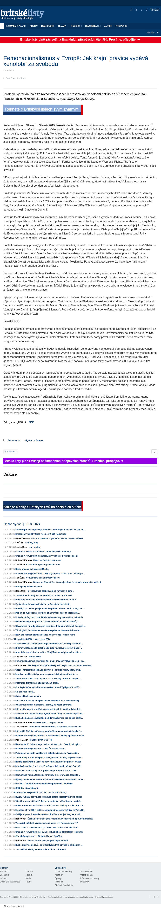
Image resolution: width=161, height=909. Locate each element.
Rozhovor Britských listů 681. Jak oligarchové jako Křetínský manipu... (49, 573)
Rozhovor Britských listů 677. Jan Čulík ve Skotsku (40, 748)
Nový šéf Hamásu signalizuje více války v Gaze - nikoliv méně (45, 635)
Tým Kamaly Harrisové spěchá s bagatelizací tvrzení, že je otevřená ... (49, 757)
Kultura (3, 878)
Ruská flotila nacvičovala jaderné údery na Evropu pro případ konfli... (49, 718)
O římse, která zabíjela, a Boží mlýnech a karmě (50, 591)
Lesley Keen (21, 547)
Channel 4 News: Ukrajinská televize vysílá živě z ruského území (46, 556)
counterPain (35, 657)
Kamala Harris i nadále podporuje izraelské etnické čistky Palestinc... (49, 643)
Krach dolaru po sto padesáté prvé (43, 564)
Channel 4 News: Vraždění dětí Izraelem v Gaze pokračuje (43, 551)
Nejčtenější (93, 26)
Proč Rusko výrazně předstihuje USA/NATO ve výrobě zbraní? (45, 600)
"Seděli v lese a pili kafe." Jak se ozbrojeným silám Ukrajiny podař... (48, 801)
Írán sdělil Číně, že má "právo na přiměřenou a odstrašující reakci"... (48, 731)
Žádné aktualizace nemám (28, 696)
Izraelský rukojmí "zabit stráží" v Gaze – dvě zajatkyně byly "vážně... (48, 766)
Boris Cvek (20, 591)
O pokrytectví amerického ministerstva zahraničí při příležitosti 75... (48, 687)
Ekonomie (4, 875)
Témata (63, 26)
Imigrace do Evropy (33, 440)
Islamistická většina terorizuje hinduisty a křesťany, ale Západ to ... (47, 775)
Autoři (108, 26)
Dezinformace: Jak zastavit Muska (32, 569)
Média (28, 878)
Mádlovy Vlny (31, 543)
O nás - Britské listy (63, 871)
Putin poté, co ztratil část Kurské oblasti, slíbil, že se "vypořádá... (47, 753)
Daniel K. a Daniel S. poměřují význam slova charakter (57, 538)
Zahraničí (4, 871)
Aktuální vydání (16, 26)
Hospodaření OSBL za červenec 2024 (32, 639)
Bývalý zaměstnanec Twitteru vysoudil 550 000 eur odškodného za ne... (50, 779)
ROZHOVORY (47, 26)
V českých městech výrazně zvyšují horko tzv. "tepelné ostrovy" (46, 823)
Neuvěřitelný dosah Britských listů (43, 578)
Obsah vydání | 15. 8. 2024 (21, 524)
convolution (34, 547)
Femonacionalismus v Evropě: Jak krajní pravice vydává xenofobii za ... (50, 661)
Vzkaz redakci (86, 875)
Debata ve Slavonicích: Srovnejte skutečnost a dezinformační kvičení (67, 582)
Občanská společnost (10, 882)
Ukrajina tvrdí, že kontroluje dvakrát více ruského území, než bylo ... (48, 744)
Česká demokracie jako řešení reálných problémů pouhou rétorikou (60, 819)
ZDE (31, 422)
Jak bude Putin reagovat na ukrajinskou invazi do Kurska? (43, 595)
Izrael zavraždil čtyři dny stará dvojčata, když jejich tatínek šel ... (46, 674)
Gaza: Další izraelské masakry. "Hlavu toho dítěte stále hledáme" (46, 827)
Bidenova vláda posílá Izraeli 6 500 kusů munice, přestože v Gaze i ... (48, 648)
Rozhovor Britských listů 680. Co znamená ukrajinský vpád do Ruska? (49, 735)
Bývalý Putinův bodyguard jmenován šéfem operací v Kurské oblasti (48, 797)
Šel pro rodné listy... (25, 692)
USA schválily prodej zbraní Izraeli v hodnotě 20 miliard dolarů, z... (47, 621)
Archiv (34, 26)
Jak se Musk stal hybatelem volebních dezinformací (40, 849)
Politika (29, 875)
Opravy (58, 878)
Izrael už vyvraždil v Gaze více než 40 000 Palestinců (40, 534)
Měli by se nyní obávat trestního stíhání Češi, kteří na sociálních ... (47, 613)
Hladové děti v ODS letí (40, 740)
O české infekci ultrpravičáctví (48, 722)
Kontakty (59, 875)
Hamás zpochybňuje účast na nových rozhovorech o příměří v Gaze (48, 762)
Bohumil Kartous (23, 560)
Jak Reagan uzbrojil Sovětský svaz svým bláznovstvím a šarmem (59, 665)
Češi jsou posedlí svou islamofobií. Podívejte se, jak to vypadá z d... (48, 814)
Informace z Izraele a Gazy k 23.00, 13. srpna (36, 683)
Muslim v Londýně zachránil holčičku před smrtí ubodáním (44, 784)
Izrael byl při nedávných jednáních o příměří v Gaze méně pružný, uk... (49, 608)
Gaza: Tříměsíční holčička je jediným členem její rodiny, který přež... (48, 670)
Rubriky (76, 26)
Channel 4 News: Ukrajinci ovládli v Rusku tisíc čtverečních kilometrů (49, 832)
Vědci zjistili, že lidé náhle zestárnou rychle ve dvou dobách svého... (48, 630)
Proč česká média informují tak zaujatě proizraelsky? (55, 727)
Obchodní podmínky (64, 885)
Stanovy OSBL (87, 871)
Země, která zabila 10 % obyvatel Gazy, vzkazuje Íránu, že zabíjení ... (48, 678)
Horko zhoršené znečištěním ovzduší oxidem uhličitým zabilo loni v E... (50, 805)
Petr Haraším (21, 740)
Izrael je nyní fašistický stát (28, 586)
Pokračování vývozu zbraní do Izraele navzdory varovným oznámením (49, 617)
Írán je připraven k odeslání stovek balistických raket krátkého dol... (48, 709)
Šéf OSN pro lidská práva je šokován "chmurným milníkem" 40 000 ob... (50, 530)
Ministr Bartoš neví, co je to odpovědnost (48, 841)
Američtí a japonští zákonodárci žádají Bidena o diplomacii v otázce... (49, 652)
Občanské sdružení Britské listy (33, 897)
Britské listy (24, 14)
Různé (29, 882)
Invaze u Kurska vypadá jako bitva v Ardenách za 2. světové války (47, 700)
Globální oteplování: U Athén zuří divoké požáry (38, 836)
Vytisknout (11, 451)
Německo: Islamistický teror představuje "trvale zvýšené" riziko (46, 770)
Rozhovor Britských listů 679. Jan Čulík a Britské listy (40, 792)
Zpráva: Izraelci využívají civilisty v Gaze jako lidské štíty (43, 604)
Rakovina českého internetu (47, 560)
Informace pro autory (89, 878)
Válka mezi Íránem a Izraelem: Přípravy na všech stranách (43, 705)
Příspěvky (121, 26)
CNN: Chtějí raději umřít (26, 788)
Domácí (29, 871)
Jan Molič (20, 564)
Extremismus (14, 440)
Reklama (59, 882)
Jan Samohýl (21, 727)
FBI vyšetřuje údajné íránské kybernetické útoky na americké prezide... (49, 714)
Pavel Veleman (22, 538)
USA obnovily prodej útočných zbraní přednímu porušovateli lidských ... (50, 626)
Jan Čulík (18, 543)
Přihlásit (152, 9)
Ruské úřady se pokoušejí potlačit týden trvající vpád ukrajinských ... (49, 845)
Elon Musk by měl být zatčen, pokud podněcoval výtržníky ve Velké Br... (50, 810)
